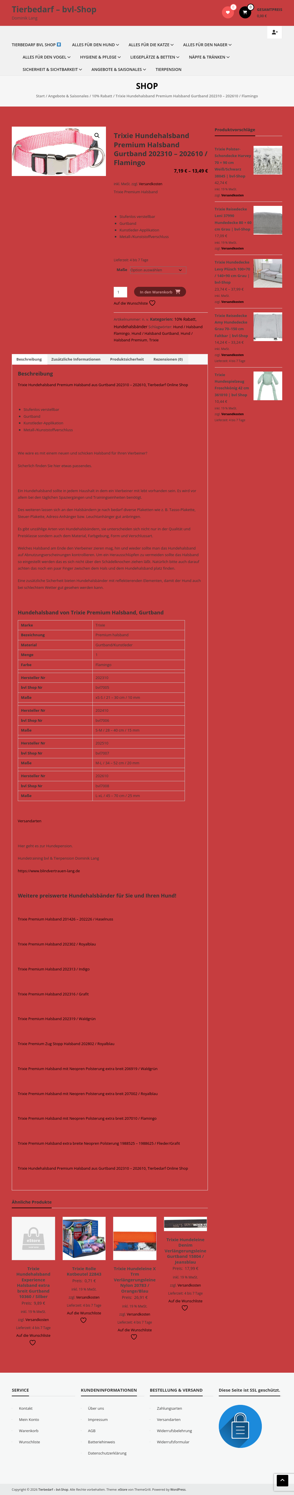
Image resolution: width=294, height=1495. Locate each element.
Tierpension (168, 69)
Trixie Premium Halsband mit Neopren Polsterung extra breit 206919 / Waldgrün (88, 1068)
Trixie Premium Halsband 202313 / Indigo (54, 969)
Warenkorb (28, 1430)
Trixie (153, 340)
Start (40, 95)
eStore (124, 1489)
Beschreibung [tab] (29, 359)
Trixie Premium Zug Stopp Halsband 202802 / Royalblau (66, 1043)
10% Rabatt (102, 95)
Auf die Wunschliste (135, 303)
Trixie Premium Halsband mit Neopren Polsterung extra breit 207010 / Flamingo (87, 1118)
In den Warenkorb (156, 292)
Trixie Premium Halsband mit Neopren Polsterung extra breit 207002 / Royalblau (88, 1093)
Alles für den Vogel (44, 57)
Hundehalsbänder (131, 326)
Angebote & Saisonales (117, 69)
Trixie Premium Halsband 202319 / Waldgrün (57, 1018)
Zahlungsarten (169, 1408)
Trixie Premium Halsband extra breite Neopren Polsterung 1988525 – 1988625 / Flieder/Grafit (99, 1143)
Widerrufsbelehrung (174, 1430)
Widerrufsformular (173, 1441)
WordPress (180, 1489)
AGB (92, 1430)
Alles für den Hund (93, 44)
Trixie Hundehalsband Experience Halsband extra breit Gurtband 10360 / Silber (33, 1282)
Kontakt (25, 1408)
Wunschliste (29, 1441)
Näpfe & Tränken (207, 57)
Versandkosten (150, 183)
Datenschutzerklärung (107, 1453)
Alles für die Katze (149, 44)
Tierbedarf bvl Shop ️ (36, 44)
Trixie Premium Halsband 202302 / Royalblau (57, 944)
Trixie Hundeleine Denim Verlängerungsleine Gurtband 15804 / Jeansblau (185, 1251)
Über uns (96, 1408)
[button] (97, 135)
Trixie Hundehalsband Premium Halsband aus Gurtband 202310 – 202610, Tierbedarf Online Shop (103, 384)
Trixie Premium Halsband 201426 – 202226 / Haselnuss (65, 919)
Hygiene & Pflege (98, 57)
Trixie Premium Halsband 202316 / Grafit (53, 994)
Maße (122, 269)
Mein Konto (29, 1419)
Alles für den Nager (205, 44)
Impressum (98, 1419)
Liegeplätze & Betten (152, 57)
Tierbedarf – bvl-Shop (54, 9)
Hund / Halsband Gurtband (155, 333)
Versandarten (29, 820)
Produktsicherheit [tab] (127, 359)
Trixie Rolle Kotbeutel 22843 (84, 1271)
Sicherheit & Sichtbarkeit (50, 69)
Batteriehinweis (101, 1441)
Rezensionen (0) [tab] (168, 359)
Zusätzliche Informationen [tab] (75, 359)
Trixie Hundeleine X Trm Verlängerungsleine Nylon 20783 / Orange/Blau (135, 1280)
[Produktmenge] (120, 292)
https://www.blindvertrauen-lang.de (49, 870)
